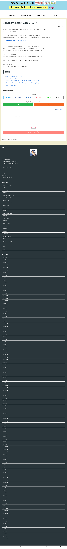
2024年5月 (34, 313)
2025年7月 (34, 277)
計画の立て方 (34, 233)
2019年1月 (34, 475)
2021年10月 (34, 390)
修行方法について (34, 200)
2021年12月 (34, 385)
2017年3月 (34, 531)
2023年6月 (34, 339)
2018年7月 (34, 490)
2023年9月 (34, 331)
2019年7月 (34, 459)
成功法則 (34, 215)
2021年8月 (34, 395)
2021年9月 (34, 393)
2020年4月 (34, 436)
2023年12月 (34, 324)
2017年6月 (34, 523)
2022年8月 (34, 365)
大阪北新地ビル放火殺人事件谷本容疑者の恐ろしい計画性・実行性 (22, 80)
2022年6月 (34, 370)
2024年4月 (34, 316)
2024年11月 (34, 298)
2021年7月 (34, 398)
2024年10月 (34, 300)
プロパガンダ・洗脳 (34, 198)
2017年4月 (34, 528)
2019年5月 (34, 464)
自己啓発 (34, 231)
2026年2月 (34, 260)
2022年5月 (34, 372)
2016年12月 (34, 539)
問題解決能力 (34, 210)
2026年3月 (34, 257)
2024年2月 (34, 321)
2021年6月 (34, 400)
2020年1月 (34, 444)
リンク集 (34, 244)
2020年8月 (34, 426)
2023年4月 (34, 344)
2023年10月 (34, 329)
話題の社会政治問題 (8, 90)
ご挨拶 (34, 187)
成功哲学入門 (34, 192)
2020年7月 (34, 429)
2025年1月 (34, 293)
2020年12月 (34, 416)
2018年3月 (34, 500)
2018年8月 (34, 487)
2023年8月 (34, 334)
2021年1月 (34, 413)
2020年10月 (34, 421)
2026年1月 (34, 262)
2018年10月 (34, 482)
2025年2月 (34, 290)
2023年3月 (34, 347)
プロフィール (34, 190)
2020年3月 (34, 439)
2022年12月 (34, 354)
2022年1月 (34, 382)
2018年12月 (34, 477)
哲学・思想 (34, 208)
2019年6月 (34, 462)
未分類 (34, 249)
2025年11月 (34, 267)
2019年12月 (34, 447)
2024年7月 (34, 308)
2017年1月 (34, 536)
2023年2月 (34, 349)
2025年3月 (34, 288)
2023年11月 (34, 326)
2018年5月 (34, 495)
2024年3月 (34, 318)
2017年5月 (34, 526)
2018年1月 (34, 505)
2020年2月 (34, 441)
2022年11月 (34, 357)
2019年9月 (34, 454)
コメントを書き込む (33, 132)
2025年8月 (34, 275)
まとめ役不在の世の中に (12, 78)
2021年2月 (34, 411)
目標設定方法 (34, 226)
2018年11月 (34, 480)
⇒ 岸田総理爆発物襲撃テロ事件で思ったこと (14, 41)
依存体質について (34, 205)
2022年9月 (34, 362)
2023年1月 (34, 352)
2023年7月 (34, 336)
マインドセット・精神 (34, 203)
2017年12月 (34, 508)
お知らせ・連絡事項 (34, 185)
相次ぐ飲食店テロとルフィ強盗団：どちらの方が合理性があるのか (22, 83)
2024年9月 (34, 303)
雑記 (34, 246)
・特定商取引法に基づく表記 (7, 177)
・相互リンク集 (4, 175)
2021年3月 (34, 408)
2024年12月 (34, 295)
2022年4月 (34, 375)
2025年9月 (34, 272)
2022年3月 (34, 377)
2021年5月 (34, 403)
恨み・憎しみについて (34, 213)
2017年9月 (34, 516)
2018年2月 (34, 503)
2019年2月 (34, 472)
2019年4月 (34, 467)
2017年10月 (34, 513)
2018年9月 (34, 485)
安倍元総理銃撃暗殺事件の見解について (16, 76)
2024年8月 (34, 306)
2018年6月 (34, 493)
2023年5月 (34, 341)
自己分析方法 (34, 228)
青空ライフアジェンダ (34, 241)
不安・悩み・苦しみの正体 (34, 195)
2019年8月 (34, 457)
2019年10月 (34, 452)
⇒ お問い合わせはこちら (7, 167)
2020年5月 (34, 434)
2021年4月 (34, 406)
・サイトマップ (4, 173)
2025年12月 (34, 265)
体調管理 (34, 221)
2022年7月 (34, 367)
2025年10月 (34, 270)
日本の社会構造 (34, 218)
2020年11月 (34, 418)
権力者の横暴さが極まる (12, 85)
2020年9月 (34, 423)
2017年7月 (34, 521)
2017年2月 (34, 534)
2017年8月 (34, 518)
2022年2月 (34, 380)
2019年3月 (34, 470)
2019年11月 (34, 449)
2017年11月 (34, 511)
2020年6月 (34, 431)
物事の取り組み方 (34, 223)
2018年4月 (34, 498)
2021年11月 (34, 388)
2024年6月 (34, 311)
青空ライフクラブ (34, 239)
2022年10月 (34, 359)
